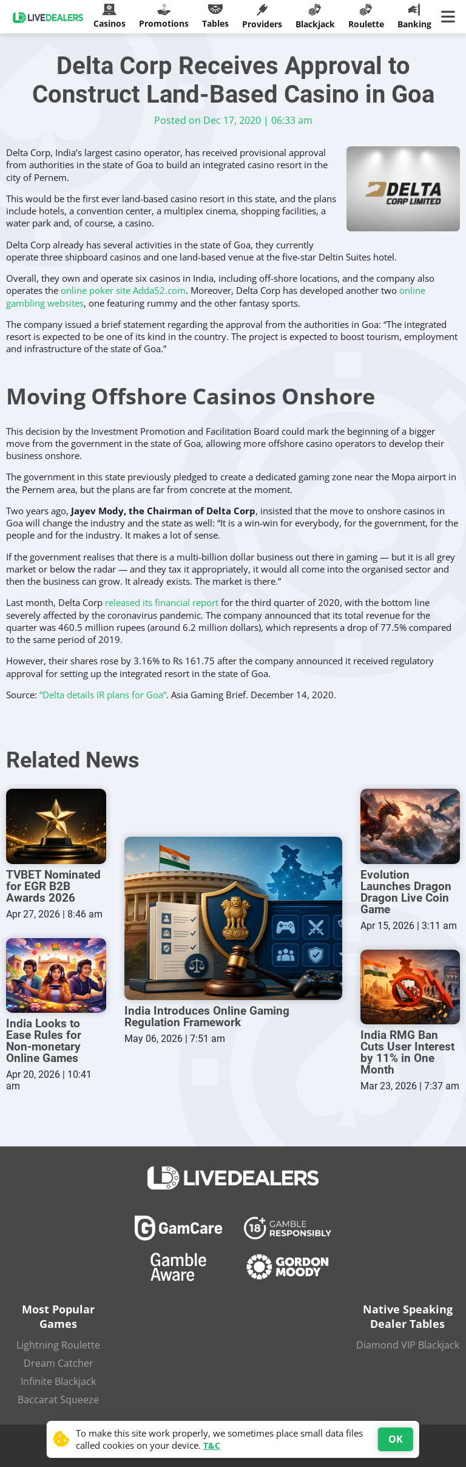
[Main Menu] (450, 17)
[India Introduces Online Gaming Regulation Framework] (233, 918)
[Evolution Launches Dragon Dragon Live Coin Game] (410, 826)
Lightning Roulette (58, 1345)
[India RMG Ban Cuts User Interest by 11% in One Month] (410, 987)
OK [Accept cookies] (395, 1439)
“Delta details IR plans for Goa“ (102, 695)
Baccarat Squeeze (58, 1399)
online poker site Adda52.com (123, 290)
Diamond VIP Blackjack (407, 1345)
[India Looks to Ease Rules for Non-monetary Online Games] (56, 975)
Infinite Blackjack (58, 1381)
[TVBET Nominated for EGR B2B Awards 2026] (56, 826)
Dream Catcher (58, 1363)
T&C (211, 1445)
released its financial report (161, 602)
